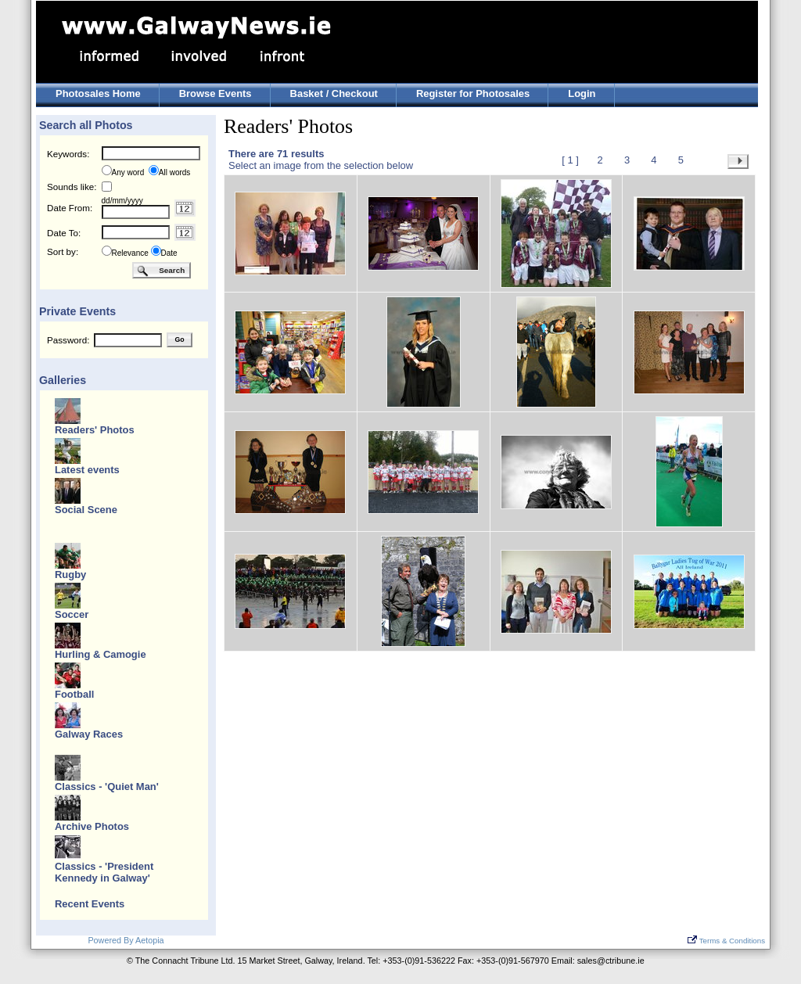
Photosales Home (98, 93)
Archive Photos (92, 826)
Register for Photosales (473, 93)
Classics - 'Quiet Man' (107, 786)
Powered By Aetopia (125, 940)
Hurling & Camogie (100, 654)
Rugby (70, 574)
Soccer (71, 614)
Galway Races (89, 734)
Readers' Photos (95, 430)
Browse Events (215, 93)
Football (74, 694)
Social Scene (86, 509)
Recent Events (89, 904)
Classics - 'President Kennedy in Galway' (104, 872)
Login (581, 93)
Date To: (64, 233)
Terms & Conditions (726, 940)
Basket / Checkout (334, 93)
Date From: (69, 208)
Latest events (87, 470)
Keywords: (68, 154)
